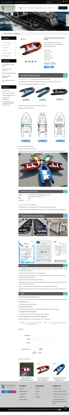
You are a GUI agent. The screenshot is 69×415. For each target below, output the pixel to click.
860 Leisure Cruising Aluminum (9, 73)
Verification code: (25, 349)
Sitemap (56, 409)
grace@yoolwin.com (23, 2)
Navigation (40, 386)
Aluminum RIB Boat (6, 45)
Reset (40, 352)
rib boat (52, 268)
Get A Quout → (63, 7)
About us (26, 8)
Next (40, 48)
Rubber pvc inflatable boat (24, 204)
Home (20, 8)
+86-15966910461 (8, 2)
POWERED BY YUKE (50, 409)
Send (34, 352)
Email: (28, 339)
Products (22, 386)
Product (32, 8)
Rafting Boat (5, 50)
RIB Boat (21, 388)
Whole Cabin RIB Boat (7, 53)
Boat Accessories (6, 55)
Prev (21, 48)
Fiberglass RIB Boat (7, 42)
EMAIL (53, 63)
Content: (28, 342)
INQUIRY (47, 63)
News (44, 8)
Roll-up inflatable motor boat (25, 79)
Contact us (50, 8)
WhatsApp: (27, 335)
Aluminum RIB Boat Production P (6, 76)
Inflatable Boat (16, 33)
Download (39, 8)
